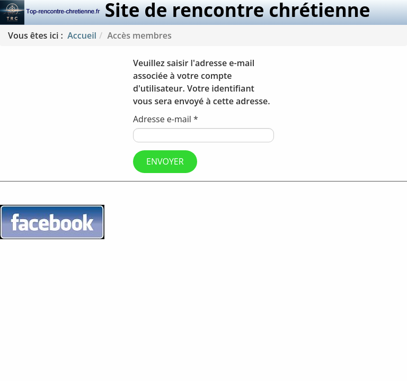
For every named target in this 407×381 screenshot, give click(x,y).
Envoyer (165, 161)
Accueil (81, 35)
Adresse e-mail (165, 119)
